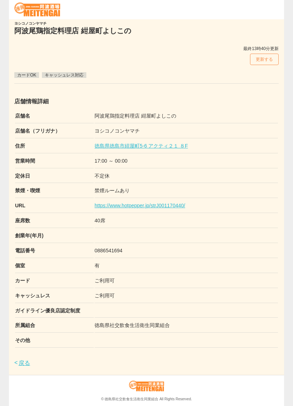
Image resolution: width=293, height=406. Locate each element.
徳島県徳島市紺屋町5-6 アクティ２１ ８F (141, 146)
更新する (264, 59)
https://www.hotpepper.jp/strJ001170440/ (140, 205)
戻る (24, 363)
